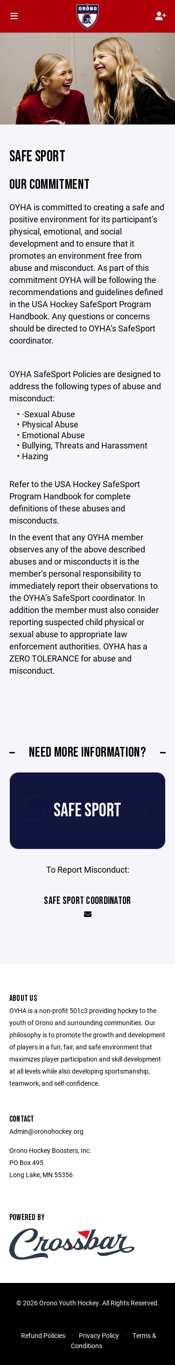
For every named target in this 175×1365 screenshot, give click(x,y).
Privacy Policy (99, 1335)
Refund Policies (43, 1335)
